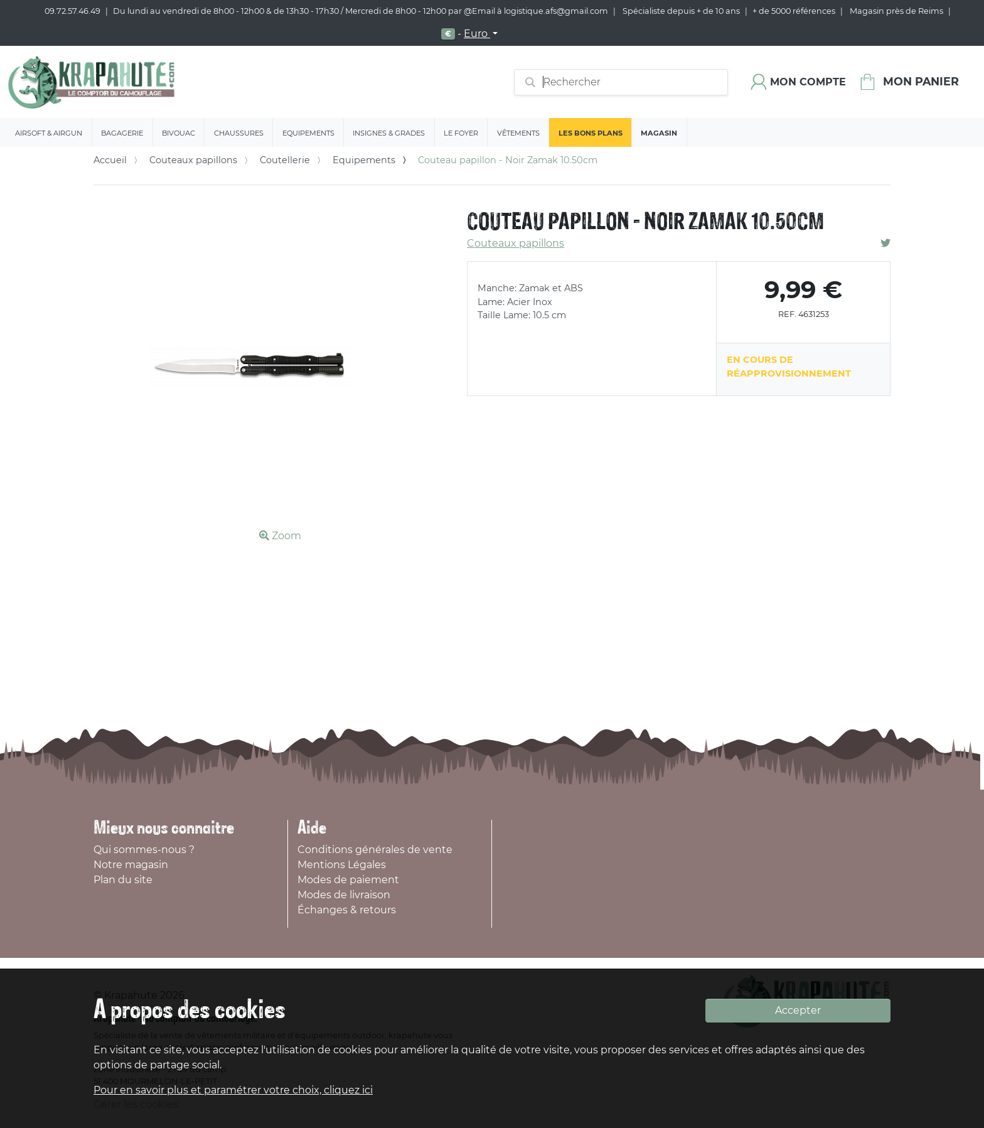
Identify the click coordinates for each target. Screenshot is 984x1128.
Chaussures (239, 133)
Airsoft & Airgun (48, 133)
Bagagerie (122, 133)
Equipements (308, 133)
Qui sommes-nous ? (144, 850)
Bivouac (178, 133)
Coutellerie (285, 160)
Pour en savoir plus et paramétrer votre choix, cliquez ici (233, 1090)
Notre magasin (131, 865)
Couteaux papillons (193, 160)
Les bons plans (591, 133)
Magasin (659, 133)
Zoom (280, 536)
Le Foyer (461, 133)
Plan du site (123, 880)
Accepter (798, 1010)
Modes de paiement (348, 880)
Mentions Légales (341, 865)
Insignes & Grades (389, 133)
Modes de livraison (343, 895)
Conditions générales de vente (374, 850)
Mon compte (808, 82)
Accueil (110, 160)
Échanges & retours (346, 910)
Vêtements (518, 133)
